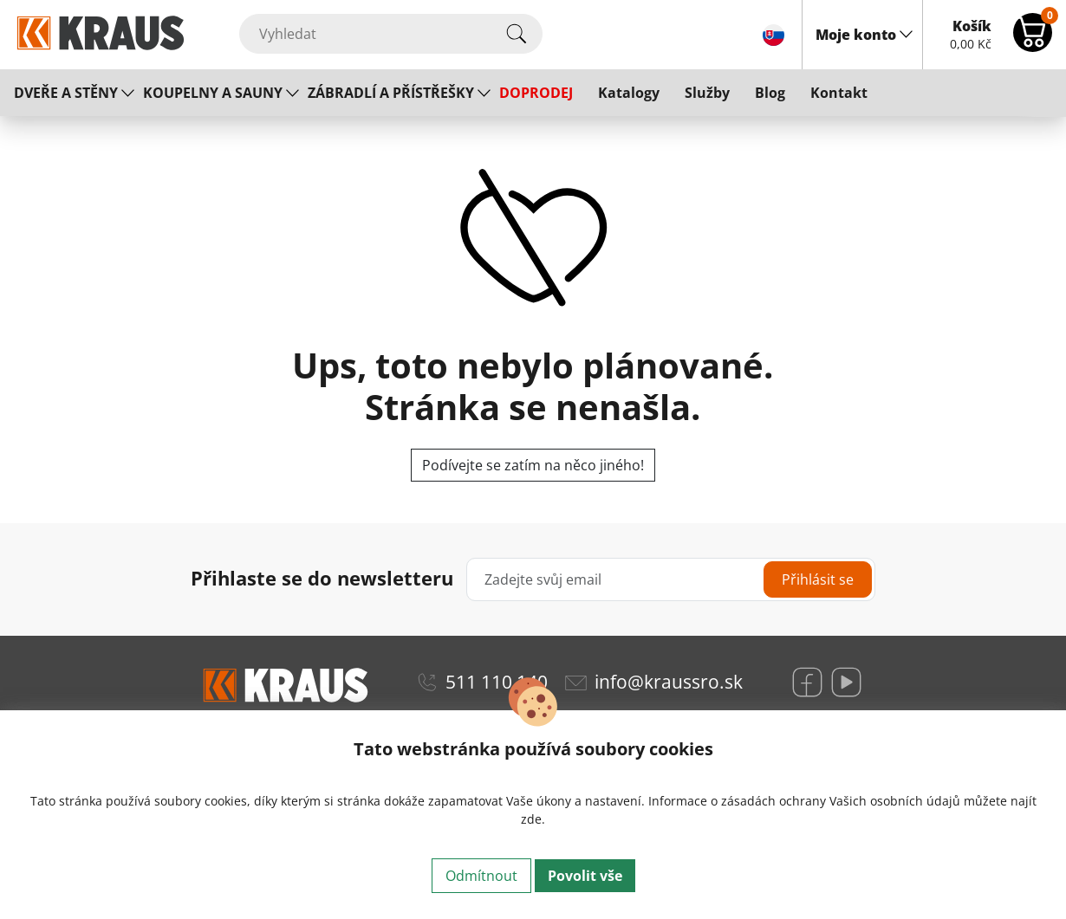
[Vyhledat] (391, 34)
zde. (533, 819)
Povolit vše (585, 875)
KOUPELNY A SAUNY (213, 92)
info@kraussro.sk (669, 682)
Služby (707, 92)
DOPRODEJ (536, 92)
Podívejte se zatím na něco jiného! (533, 465)
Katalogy (629, 92)
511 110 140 (496, 682)
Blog (770, 92)
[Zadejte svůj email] (671, 579)
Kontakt (839, 92)
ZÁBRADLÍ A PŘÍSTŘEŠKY (391, 92)
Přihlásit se (818, 579)
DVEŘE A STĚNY (66, 92)
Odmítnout (481, 875)
